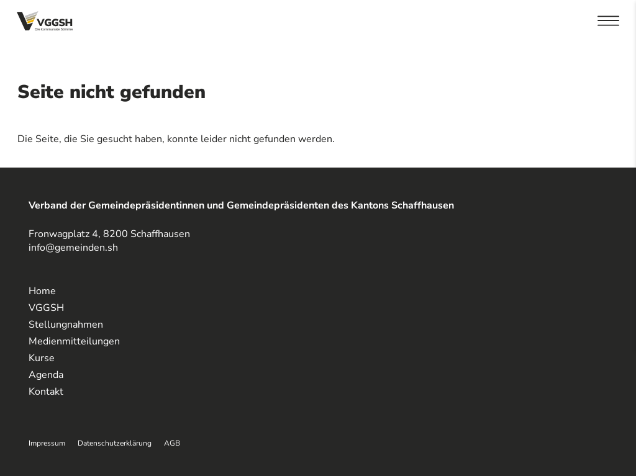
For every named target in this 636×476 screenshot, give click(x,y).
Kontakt (46, 391)
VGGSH (46, 308)
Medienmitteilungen (74, 341)
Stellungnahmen (66, 324)
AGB (172, 443)
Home (42, 291)
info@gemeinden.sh (73, 247)
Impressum (47, 443)
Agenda (46, 375)
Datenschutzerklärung (115, 443)
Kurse (42, 358)
